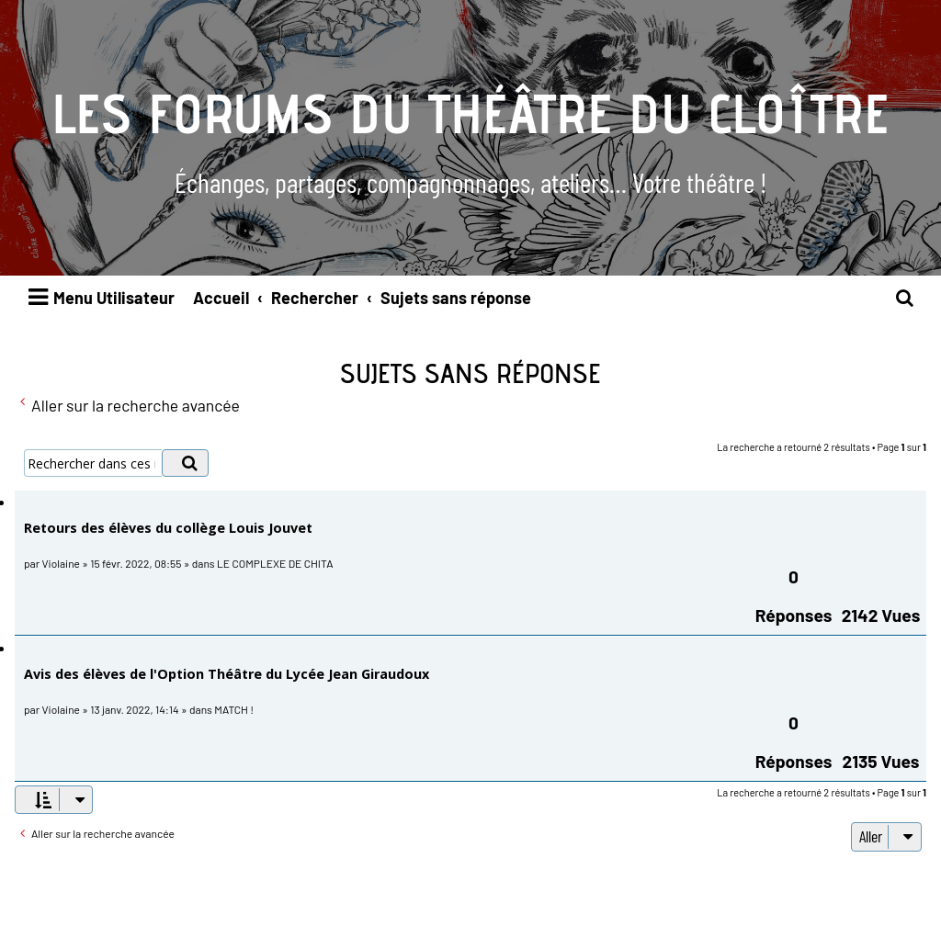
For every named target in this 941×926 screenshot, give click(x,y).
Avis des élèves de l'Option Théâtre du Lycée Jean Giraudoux (226, 674)
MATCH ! (234, 709)
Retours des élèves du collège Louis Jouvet (168, 527)
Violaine (61, 563)
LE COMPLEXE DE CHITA (275, 563)
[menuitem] (905, 298)
